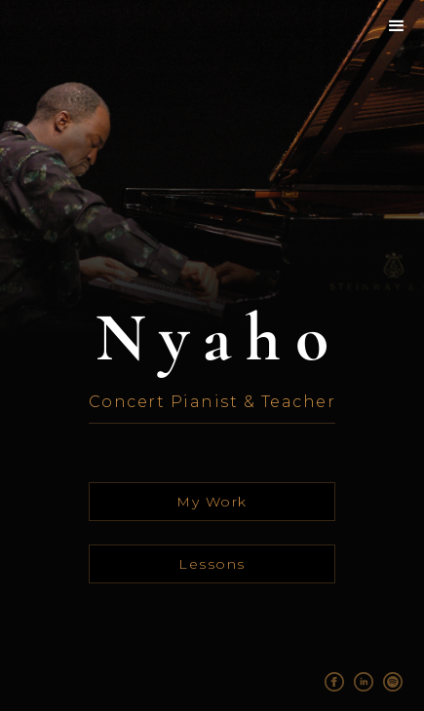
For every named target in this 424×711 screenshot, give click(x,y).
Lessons (212, 564)
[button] (397, 26)
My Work (212, 501)
